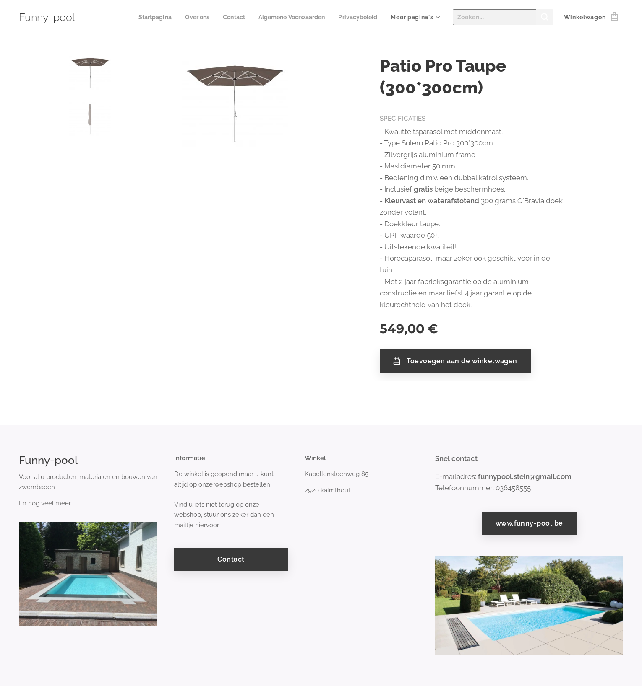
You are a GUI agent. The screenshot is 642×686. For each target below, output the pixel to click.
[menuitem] (143, 17)
